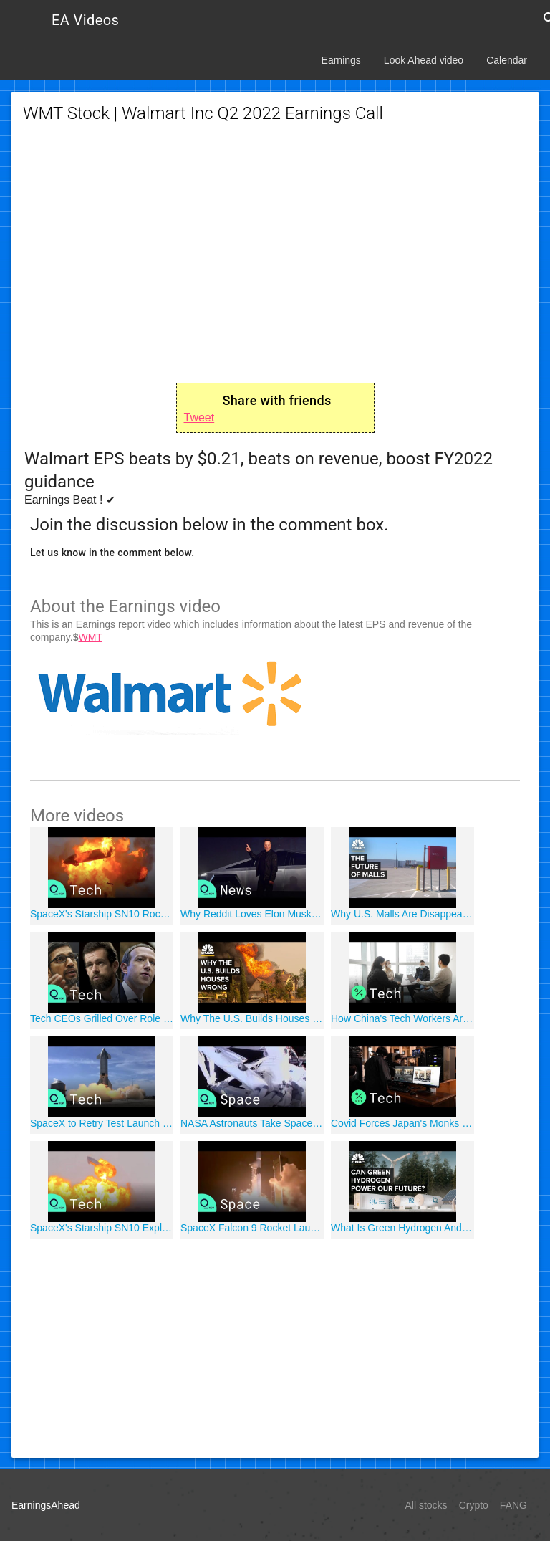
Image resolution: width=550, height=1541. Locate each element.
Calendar (506, 60)
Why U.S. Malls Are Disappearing (402, 914)
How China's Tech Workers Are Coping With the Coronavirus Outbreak (402, 1018)
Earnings (341, 60)
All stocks (426, 1505)
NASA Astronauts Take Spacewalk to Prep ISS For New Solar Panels (252, 1123)
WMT (90, 637)
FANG (513, 1505)
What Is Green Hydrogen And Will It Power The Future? (402, 1228)
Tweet (199, 417)
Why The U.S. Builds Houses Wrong (252, 1018)
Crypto (473, 1505)
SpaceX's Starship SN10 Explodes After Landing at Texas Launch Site (101, 1228)
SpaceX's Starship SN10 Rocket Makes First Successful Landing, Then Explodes (101, 914)
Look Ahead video (423, 60)
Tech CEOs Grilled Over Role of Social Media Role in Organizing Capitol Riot (101, 1018)
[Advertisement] (275, 253)
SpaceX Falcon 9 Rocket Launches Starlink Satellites (252, 1228)
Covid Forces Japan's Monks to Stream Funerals (402, 1123)
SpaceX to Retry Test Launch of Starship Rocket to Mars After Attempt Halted (101, 1123)
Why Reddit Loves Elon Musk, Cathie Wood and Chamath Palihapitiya (252, 914)
